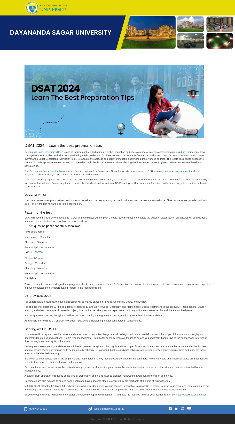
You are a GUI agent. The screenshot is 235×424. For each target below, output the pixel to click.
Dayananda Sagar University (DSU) (43, 152)
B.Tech (29, 226)
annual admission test (184, 155)
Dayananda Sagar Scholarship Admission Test (54, 171)
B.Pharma (36, 252)
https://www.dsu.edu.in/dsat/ (191, 394)
